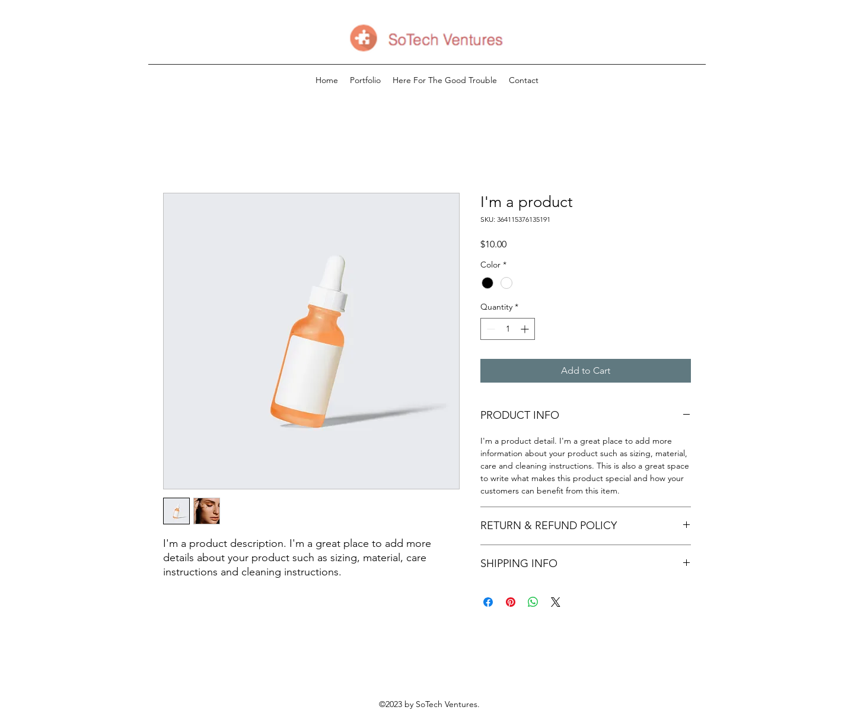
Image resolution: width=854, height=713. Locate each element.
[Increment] (525, 329)
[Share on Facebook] (488, 602)
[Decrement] (489, 329)
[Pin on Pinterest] (511, 602)
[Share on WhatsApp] (533, 602)
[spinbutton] (507, 329)
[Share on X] (556, 602)
